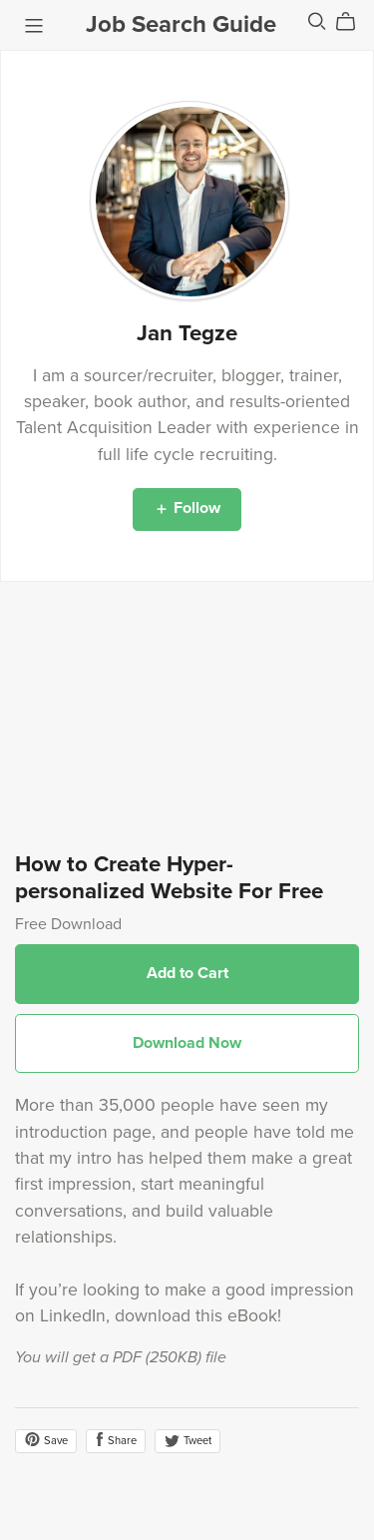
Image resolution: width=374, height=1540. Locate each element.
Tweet (187, 1440)
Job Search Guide (181, 24)
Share (116, 1439)
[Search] (317, 21)
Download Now (187, 1043)
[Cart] (353, 22)
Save (46, 1439)
